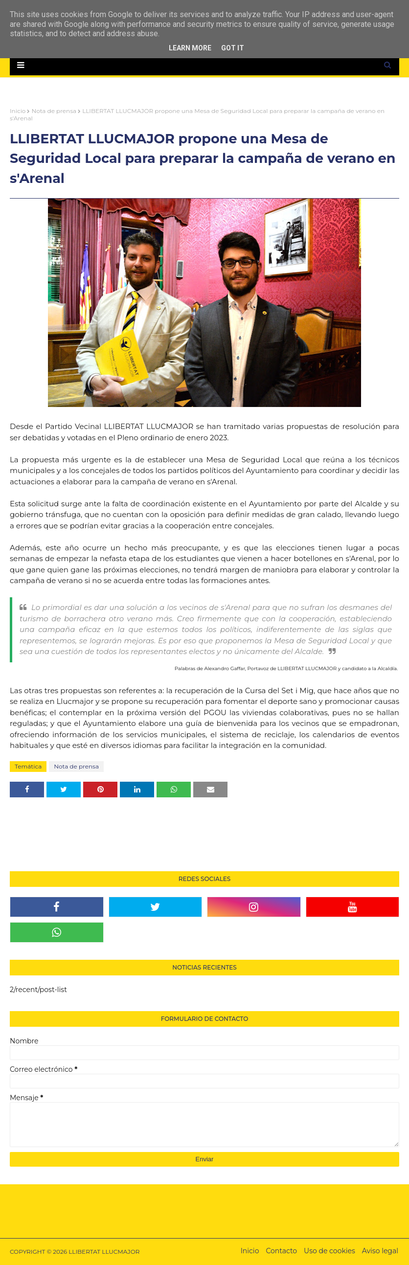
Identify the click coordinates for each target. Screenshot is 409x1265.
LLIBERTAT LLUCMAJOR (103, 1251)
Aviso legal (380, 1250)
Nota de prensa (53, 110)
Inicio (17, 110)
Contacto (281, 1250)
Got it (232, 48)
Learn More (190, 48)
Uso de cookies (329, 1250)
